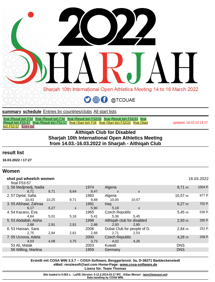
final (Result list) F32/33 (84, 119)
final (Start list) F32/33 (115, 123)
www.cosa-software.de (138, 264)
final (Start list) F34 (83, 123)
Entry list (28, 126)
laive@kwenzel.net (154, 274)
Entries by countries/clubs (67, 111)
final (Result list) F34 (18, 119)
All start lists (105, 111)
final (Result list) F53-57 (50, 123)
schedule (32, 111)
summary (11, 111)
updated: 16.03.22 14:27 (190, 123)
